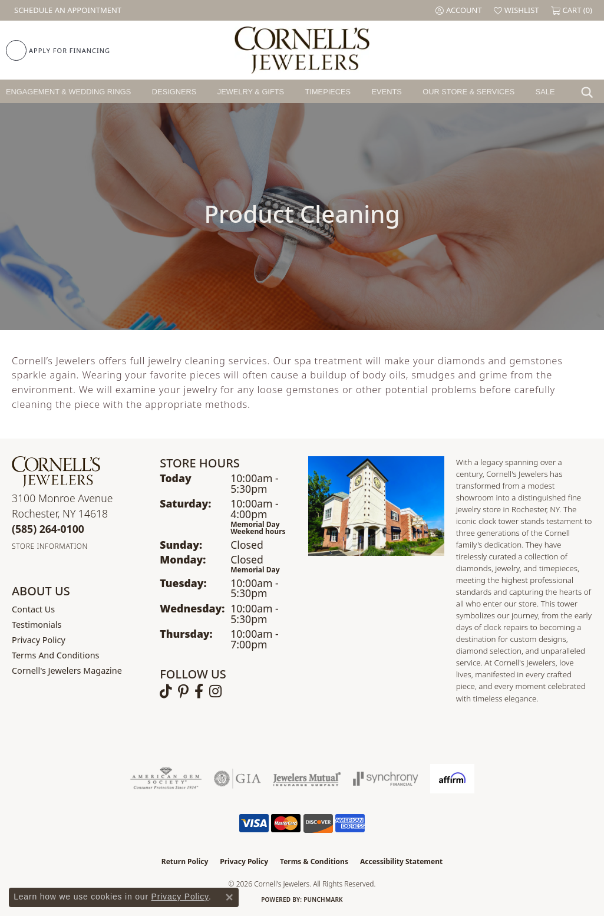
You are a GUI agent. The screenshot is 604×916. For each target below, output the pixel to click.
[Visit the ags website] (166, 778)
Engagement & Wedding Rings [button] (68, 91)
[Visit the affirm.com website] (452, 778)
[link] (66, 10)
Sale (545, 91)
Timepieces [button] (328, 91)
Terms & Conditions (314, 861)
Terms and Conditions (55, 655)
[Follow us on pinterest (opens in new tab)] (183, 691)
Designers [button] (174, 91)
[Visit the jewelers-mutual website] (307, 778)
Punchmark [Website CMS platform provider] (323, 899)
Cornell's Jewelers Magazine (67, 670)
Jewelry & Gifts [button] (250, 91)
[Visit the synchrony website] (385, 778)
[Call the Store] (48, 529)
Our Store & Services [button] (468, 91)
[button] (458, 10)
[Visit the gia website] (237, 778)
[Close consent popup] (229, 897)
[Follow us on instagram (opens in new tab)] (215, 691)
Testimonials (36, 624)
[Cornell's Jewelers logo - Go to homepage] (302, 50)
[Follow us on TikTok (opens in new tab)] (166, 691)
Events (387, 91)
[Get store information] (50, 546)
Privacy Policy (38, 639)
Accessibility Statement (401, 861)
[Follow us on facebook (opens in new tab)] (198, 691)
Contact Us (33, 609)
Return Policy (185, 861)
